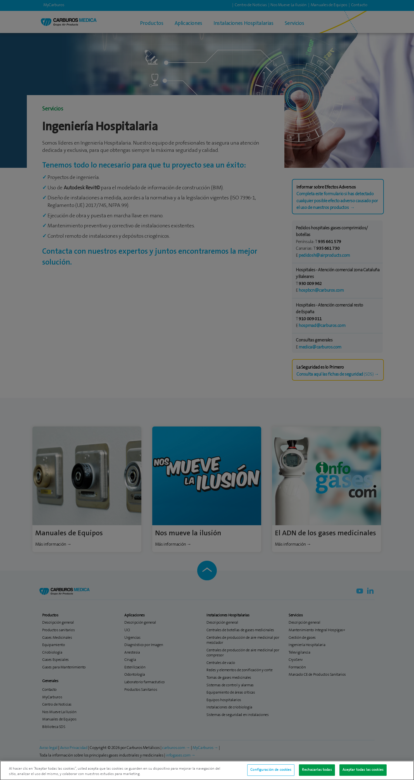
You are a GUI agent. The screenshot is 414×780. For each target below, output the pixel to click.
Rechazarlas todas (317, 772)
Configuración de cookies (270, 772)
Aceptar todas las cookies (363, 772)
